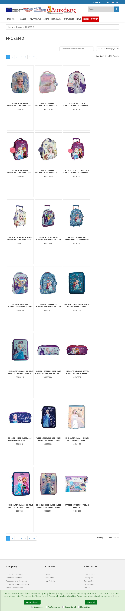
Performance (53, 607)
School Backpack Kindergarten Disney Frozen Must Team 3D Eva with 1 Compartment (20, 104)
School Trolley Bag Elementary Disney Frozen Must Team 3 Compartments (105, 171)
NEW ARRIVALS (35, 19)
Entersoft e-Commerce (52, 558)
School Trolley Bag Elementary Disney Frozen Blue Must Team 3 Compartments (20, 238)
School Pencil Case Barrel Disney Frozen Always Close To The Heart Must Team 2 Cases (105, 305)
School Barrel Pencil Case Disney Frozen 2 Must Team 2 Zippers (48, 305)
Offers (47, 507)
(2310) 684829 (54, 543)
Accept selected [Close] (32, 602)
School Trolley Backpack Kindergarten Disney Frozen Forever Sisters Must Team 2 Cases (48, 171)
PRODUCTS (12, 19)
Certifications (89, 517)
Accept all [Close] (91, 602)
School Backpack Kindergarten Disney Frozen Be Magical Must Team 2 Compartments (48, 104)
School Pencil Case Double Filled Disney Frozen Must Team (20, 305)
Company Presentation (15, 507)
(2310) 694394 (53, 546)
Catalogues (69, 19)
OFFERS (46, 19)
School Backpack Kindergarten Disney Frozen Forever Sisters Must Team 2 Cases (105, 104)
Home (10, 27)
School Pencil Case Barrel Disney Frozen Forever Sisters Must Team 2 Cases (76, 305)
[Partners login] (102, 3)
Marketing (84, 607)
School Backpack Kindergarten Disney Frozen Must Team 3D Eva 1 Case (76, 104)
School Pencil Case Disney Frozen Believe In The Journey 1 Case (48, 372)
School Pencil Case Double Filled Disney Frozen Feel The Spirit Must (104, 372)
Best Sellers (56, 19)
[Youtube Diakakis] (98, 539)
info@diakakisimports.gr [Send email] (57, 548)
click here (115, 596)
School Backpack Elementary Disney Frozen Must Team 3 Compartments (48, 238)
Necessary (37, 607)
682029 (65, 543)
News (79, 19)
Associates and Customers (16, 514)
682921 (73, 543)
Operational (69, 607)
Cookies (87, 521)
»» (34, 56)
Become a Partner (90, 19)
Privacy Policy (89, 507)
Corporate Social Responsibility (18, 517)
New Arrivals (50, 514)
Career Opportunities (14, 521)
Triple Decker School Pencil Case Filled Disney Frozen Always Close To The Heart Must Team (20, 372)
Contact (9, 527)
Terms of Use (89, 514)
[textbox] (101, 9)
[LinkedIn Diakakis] (92, 539)
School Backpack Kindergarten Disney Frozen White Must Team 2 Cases (20, 171)
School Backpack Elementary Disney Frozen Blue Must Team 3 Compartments (76, 238)
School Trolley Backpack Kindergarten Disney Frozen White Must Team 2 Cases (76, 171)
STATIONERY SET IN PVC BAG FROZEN (20, 439)
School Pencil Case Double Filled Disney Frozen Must (76, 372)
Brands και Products (14, 510)
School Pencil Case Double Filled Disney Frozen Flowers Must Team (104, 238)
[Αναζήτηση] (116, 9)
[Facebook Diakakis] (87, 539)
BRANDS (24, 19)
